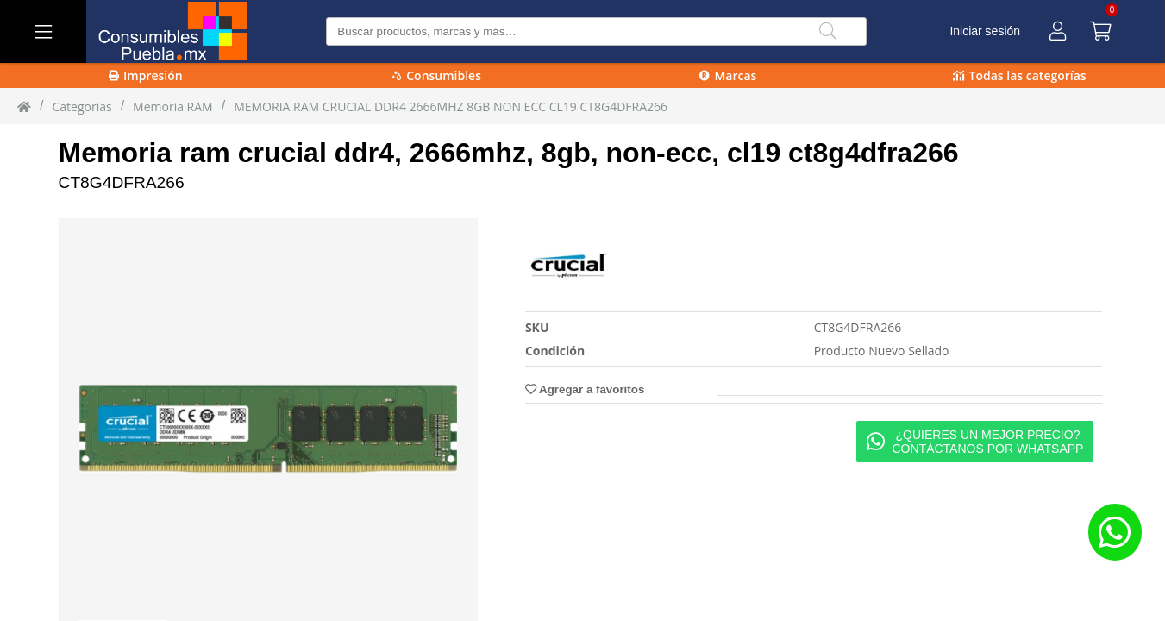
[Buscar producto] (596, 31)
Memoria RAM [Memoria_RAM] (173, 106)
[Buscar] (828, 31)
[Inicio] (24, 106)
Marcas (727, 75)
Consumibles (436, 75)
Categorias (81, 106)
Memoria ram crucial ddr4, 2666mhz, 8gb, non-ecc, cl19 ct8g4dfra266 (509, 152)
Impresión (146, 75)
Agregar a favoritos (584, 389)
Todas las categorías (1020, 75)
